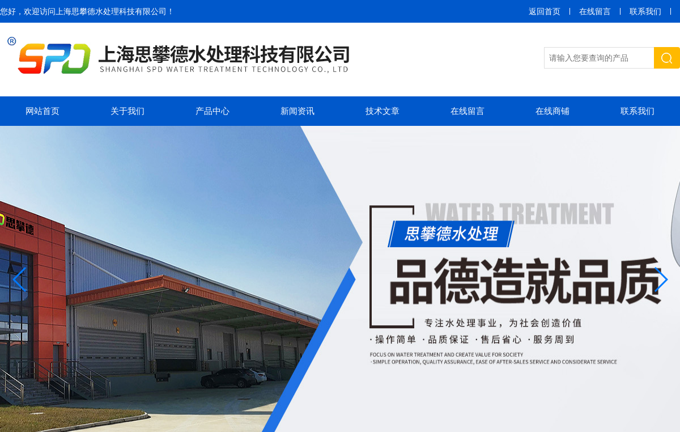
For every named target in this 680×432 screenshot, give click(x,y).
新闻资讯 (297, 111)
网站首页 (43, 111)
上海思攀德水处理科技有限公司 (111, 11)
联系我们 (645, 11)
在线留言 (595, 11)
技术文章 (383, 111)
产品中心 (213, 111)
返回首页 (544, 11)
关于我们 (127, 111)
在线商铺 (553, 111)
